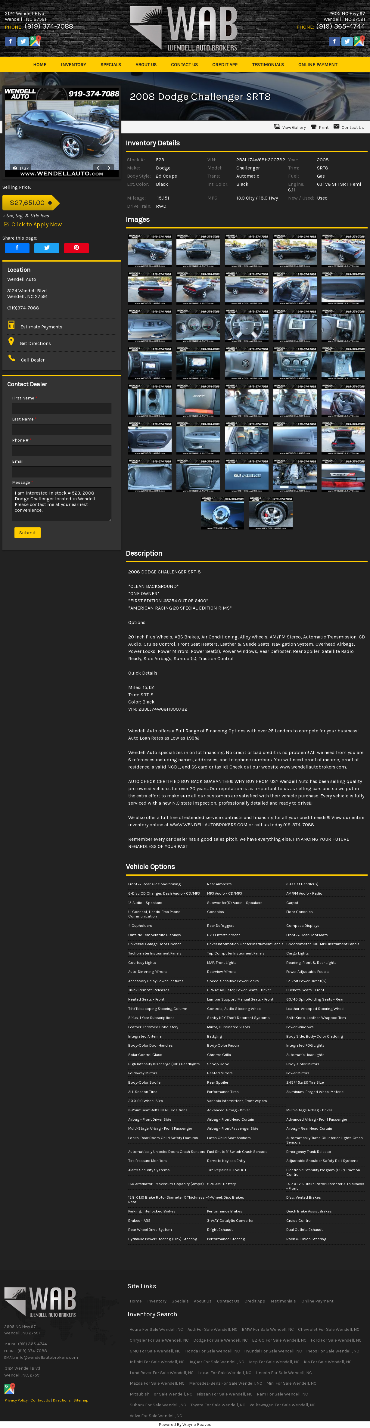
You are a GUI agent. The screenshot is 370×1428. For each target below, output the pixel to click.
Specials (180, 1301)
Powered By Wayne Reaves (185, 1424)
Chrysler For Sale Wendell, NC (159, 1340)
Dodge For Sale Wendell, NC (220, 1340)
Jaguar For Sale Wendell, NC (216, 1361)
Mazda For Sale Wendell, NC (157, 1383)
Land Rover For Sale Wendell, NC (162, 1372)
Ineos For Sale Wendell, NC (332, 1351)
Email (17, 461)
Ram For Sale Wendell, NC (282, 1394)
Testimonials (283, 1301)
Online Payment (317, 1301)
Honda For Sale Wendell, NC (212, 1351)
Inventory (156, 1301)
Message (22, 482)
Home (136, 1301)
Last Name (24, 419)
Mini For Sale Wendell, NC (291, 1383)
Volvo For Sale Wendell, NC (156, 1415)
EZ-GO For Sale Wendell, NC (279, 1340)
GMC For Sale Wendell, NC (155, 1351)
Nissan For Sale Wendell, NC (225, 1394)
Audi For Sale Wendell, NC (213, 1329)
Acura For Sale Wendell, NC (156, 1329)
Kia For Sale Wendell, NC (328, 1361)
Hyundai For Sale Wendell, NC (273, 1351)
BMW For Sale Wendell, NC (268, 1329)
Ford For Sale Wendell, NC (336, 1340)
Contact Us (40, 1400)
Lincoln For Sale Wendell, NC (284, 1372)
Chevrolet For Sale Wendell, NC (328, 1329)
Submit (27, 533)
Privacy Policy (16, 1400)
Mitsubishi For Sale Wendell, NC (161, 1394)
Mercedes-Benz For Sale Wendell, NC (225, 1383)
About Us (203, 1301)
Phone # (22, 440)
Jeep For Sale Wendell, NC (274, 1361)
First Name (24, 398)
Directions (62, 1400)
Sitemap (81, 1400)
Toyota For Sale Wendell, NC (218, 1405)
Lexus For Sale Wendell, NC (224, 1372)
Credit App (254, 1301)
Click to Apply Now (32, 224)
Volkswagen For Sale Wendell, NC (283, 1405)
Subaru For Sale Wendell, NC (158, 1405)
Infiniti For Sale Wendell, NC (157, 1361)
